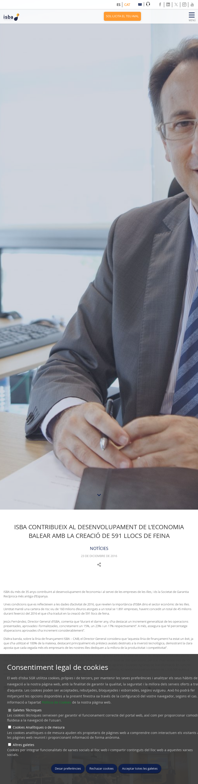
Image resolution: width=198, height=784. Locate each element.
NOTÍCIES (99, 548)
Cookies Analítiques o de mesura (39, 727)
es (118, 4)
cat (127, 4)
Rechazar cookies (101, 769)
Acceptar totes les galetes (140, 769)
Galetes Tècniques (27, 710)
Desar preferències (68, 769)
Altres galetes (23, 744)
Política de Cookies (56, 702)
